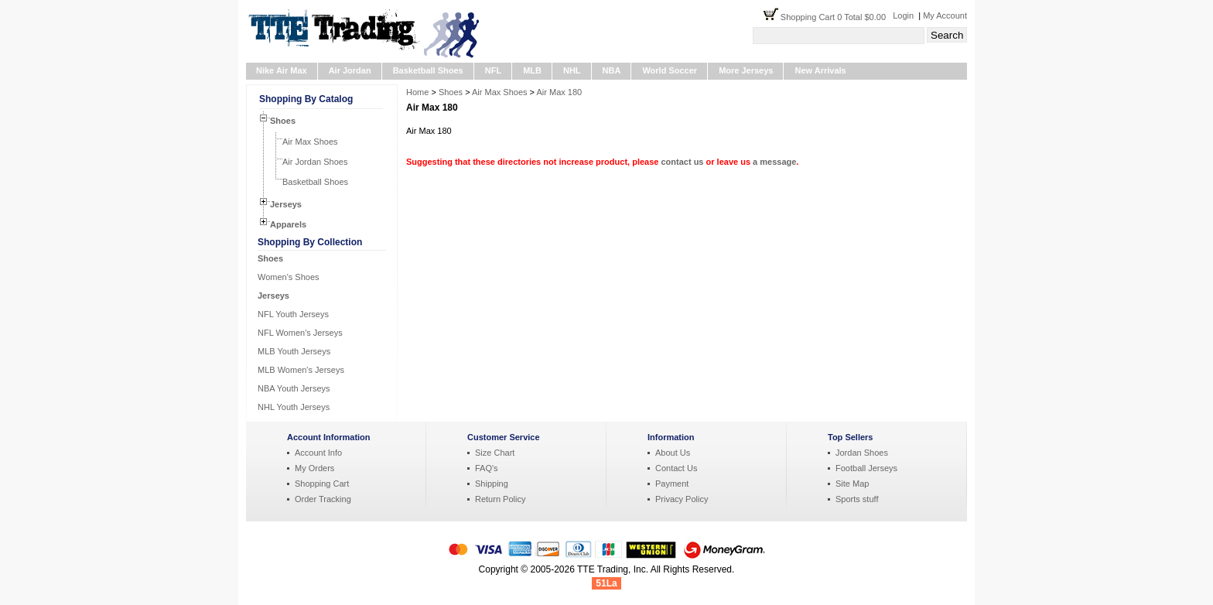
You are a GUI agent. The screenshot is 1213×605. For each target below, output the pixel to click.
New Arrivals (820, 70)
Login (903, 15)
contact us (682, 161)
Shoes (283, 120)
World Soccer (669, 70)
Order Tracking (323, 499)
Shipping (491, 483)
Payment (672, 483)
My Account (945, 15)
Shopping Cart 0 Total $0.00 (837, 17)
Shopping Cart (322, 483)
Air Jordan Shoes (314, 161)
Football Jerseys (866, 468)
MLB (532, 70)
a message (774, 161)
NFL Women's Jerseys (300, 332)
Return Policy (500, 499)
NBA (612, 70)
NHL (572, 70)
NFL (493, 70)
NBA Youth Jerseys (294, 388)
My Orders (314, 468)
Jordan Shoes (861, 452)
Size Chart (494, 452)
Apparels (288, 224)
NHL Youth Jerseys (294, 407)
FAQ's (486, 468)
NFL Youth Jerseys (293, 314)
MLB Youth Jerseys (294, 351)
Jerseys (286, 204)
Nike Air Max (281, 70)
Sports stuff (856, 499)
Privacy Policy (681, 499)
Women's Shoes (288, 277)
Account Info (318, 452)
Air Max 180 (560, 92)
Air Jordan (350, 70)
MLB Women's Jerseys (301, 369)
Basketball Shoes (428, 70)
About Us (672, 452)
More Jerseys (746, 70)
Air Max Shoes (310, 141)
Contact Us (676, 468)
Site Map (852, 483)
